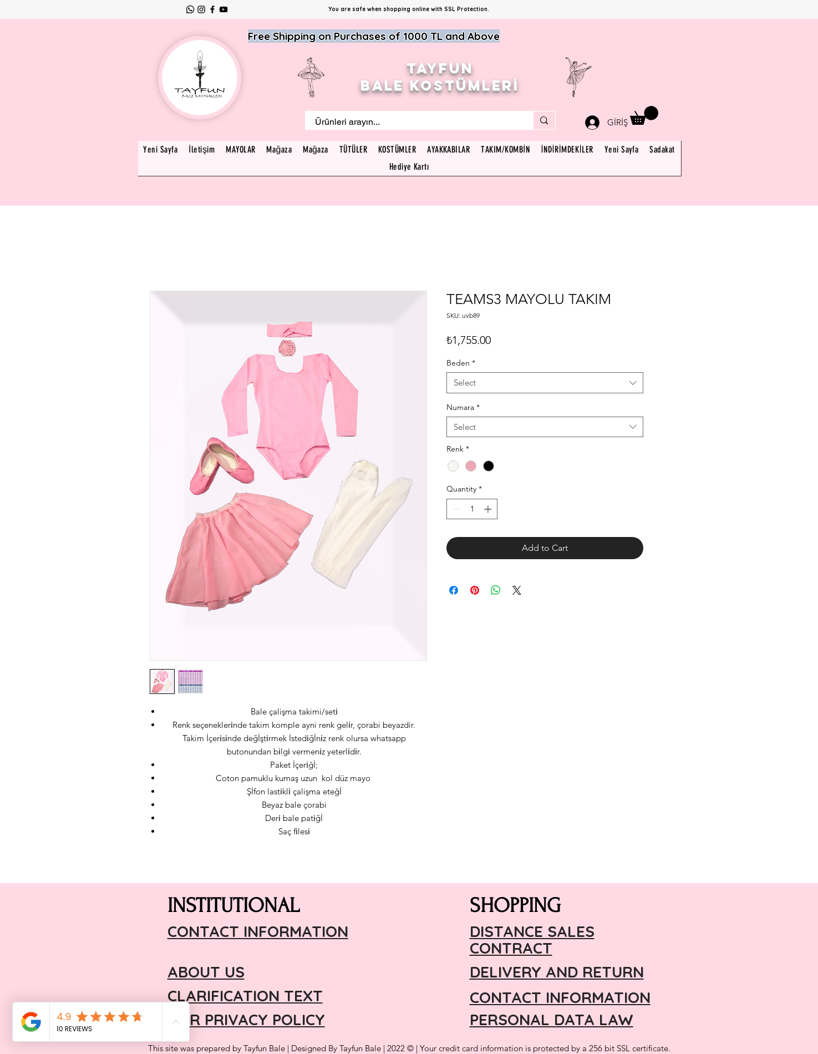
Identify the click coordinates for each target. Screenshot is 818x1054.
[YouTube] (223, 9)
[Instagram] (201, 9)
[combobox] (544, 382)
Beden (460, 363)
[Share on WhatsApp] (495, 590)
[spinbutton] (472, 509)
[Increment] (489, 509)
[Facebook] (212, 9)
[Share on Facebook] (453, 590)
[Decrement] (455, 509)
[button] (644, 115)
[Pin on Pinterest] (474, 590)
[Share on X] (517, 590)
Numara (463, 407)
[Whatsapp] (190, 9)
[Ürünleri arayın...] (412, 122)
